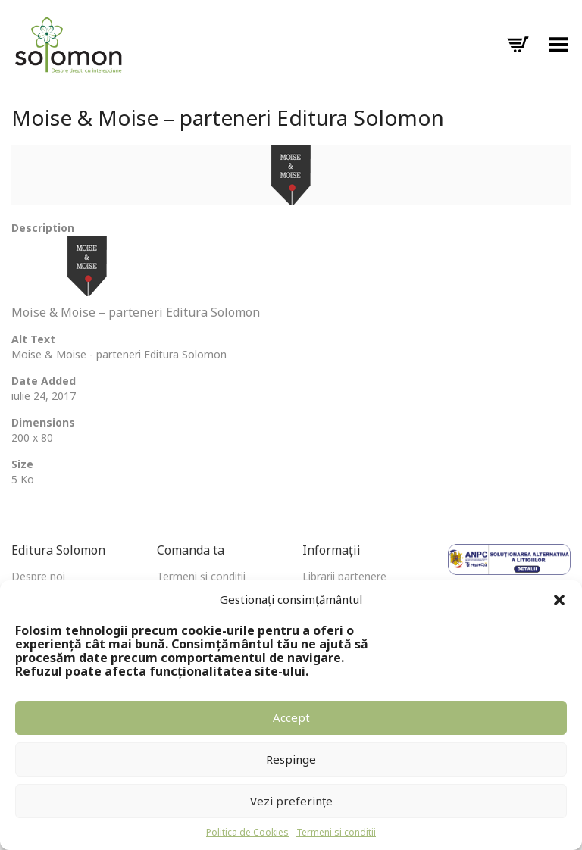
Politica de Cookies (247, 832)
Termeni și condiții (201, 576)
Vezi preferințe (291, 800)
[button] (559, 600)
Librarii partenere (344, 576)
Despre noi (38, 576)
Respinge (291, 759)
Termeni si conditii (336, 832)
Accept (291, 717)
